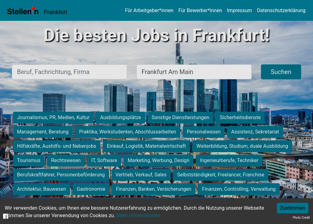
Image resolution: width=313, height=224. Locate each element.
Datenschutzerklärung (281, 10)
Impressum (239, 10)
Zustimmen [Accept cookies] (292, 208)
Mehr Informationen (138, 215)
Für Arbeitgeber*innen (149, 10)
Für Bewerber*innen (200, 10)
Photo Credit (301, 217)
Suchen (281, 72)
